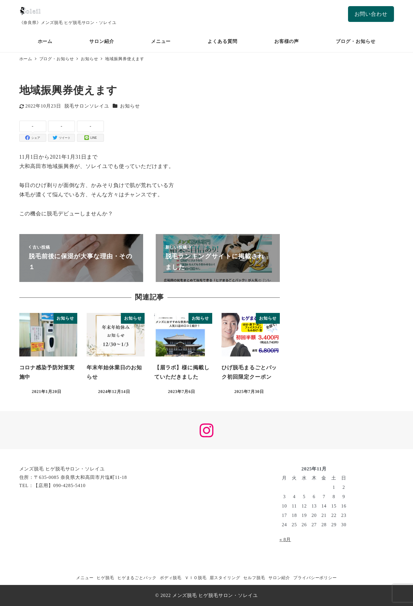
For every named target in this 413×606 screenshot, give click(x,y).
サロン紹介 (279, 577)
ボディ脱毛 (171, 577)
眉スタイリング (225, 577)
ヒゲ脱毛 (105, 577)
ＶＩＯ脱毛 (196, 577)
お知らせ (130, 105)
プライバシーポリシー (315, 577)
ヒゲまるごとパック (137, 577)
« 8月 (285, 539)
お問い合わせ (371, 14)
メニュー (85, 577)
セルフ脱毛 (254, 577)
